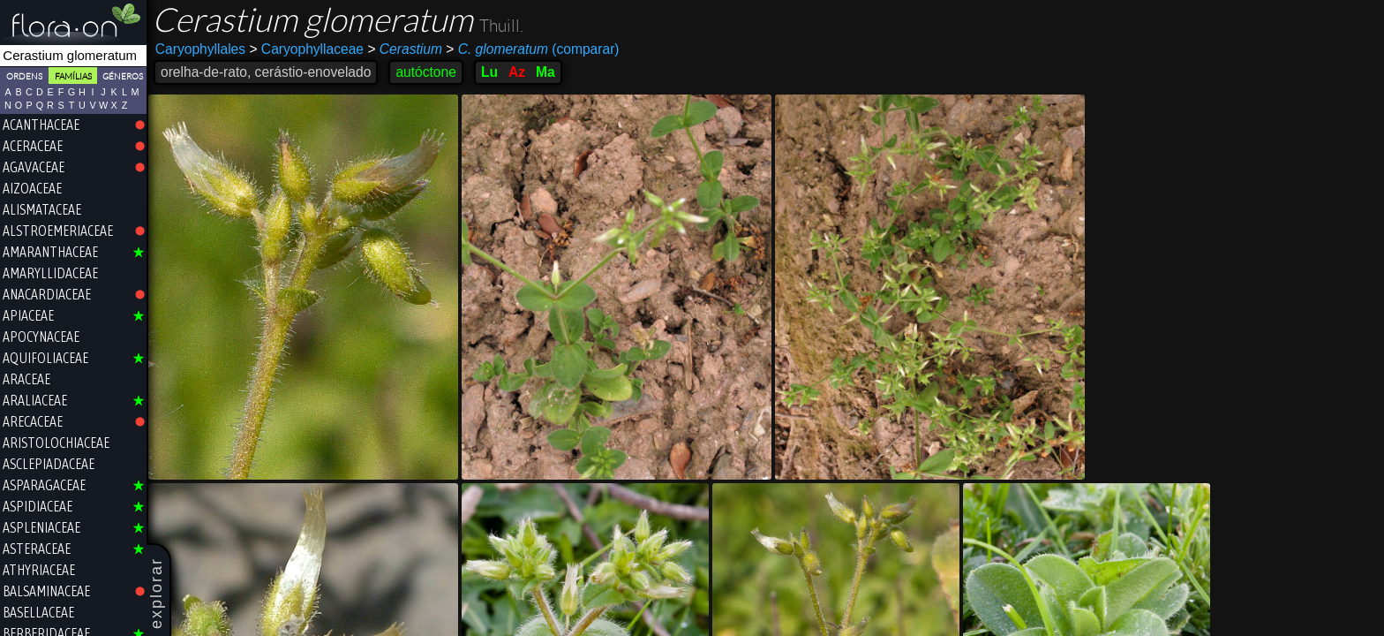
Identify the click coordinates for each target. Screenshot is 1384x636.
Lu (489, 72)
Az (516, 72)
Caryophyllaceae (306, 49)
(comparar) (532, 49)
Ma (545, 72)
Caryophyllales (200, 49)
